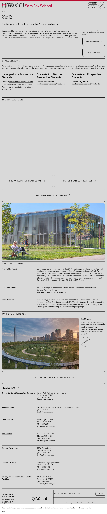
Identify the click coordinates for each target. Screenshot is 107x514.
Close (3, 511)
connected (56, 269)
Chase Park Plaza (9, 463)
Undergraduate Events (94, 41)
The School (5, 12)
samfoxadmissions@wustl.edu (21, 82)
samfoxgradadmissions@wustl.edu (51, 84)
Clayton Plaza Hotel (10, 448)
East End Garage (54, 302)
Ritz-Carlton (7, 434)
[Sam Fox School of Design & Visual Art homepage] (27, 5)
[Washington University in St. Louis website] (40, 500)
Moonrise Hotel (8, 407)
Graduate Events (94, 52)
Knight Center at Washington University (18, 393)
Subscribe (100, 494)
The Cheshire (7, 420)
